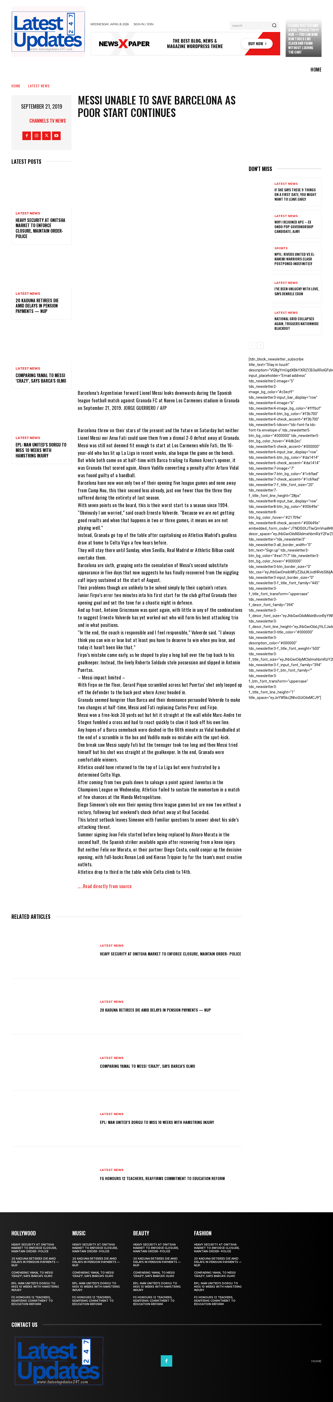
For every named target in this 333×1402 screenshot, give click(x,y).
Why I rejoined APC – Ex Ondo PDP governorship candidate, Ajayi (293, 226)
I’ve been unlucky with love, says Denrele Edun (296, 291)
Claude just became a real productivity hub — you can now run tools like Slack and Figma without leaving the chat (303, 38)
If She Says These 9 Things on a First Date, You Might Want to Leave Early (295, 194)
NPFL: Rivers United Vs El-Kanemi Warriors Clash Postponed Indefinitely (294, 258)
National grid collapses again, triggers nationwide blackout (296, 323)
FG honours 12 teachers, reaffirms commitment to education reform (158, 1177)
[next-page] (260, 345)
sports (281, 248)
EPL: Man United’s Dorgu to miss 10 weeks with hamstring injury (41, 450)
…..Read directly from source (105, 886)
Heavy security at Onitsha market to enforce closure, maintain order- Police (40, 228)
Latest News (39, 85)
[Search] (274, 26)
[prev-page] (252, 345)
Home (16, 85)
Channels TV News (47, 120)
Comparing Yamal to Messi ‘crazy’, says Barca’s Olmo (41, 378)
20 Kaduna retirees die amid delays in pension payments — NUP (37, 306)
